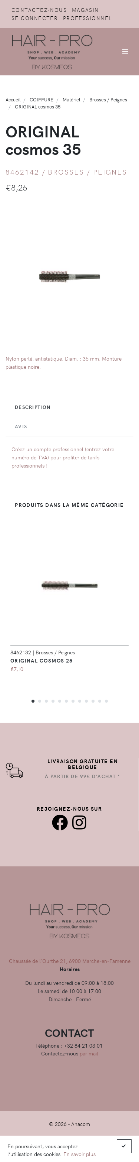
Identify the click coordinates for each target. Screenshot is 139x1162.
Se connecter (34, 18)
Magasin (85, 9)
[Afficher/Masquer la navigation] (125, 51)
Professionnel (87, 18)
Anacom (80, 1123)
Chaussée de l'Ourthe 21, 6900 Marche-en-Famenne (69, 960)
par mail (89, 1053)
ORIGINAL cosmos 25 (41, 660)
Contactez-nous (39, 9)
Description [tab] (32, 407)
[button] (33, 701)
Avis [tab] (21, 426)
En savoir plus (79, 1154)
